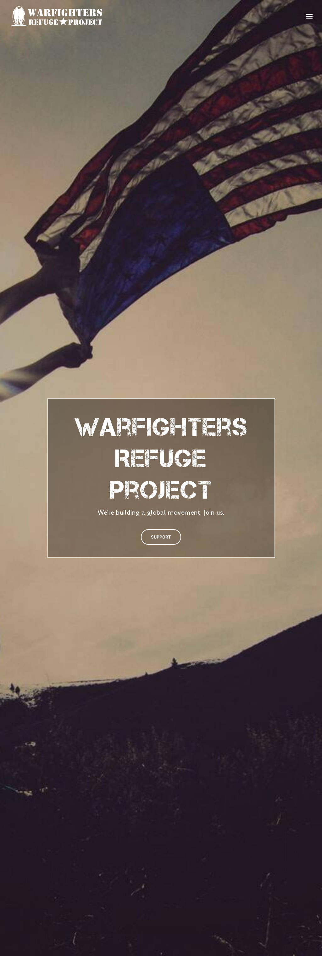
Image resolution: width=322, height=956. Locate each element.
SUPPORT (161, 536)
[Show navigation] (308, 16)
